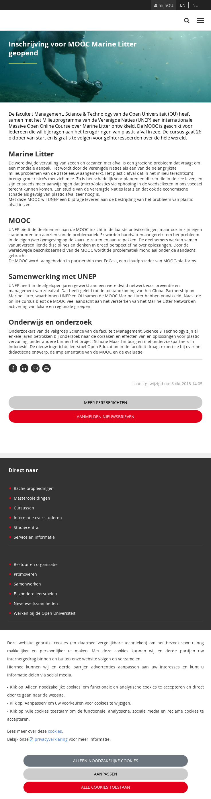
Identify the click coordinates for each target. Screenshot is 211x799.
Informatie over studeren (35, 517)
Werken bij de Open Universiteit (42, 613)
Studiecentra (23, 527)
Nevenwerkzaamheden (33, 603)
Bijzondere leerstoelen (33, 593)
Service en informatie (32, 537)
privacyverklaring (51, 739)
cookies (55, 731)
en (182, 5)
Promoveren (23, 574)
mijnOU (163, 5)
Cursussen (21, 508)
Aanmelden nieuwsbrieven (105, 416)
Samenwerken (25, 584)
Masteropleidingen (29, 498)
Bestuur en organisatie (33, 564)
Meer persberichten (105, 402)
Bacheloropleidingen (31, 488)
